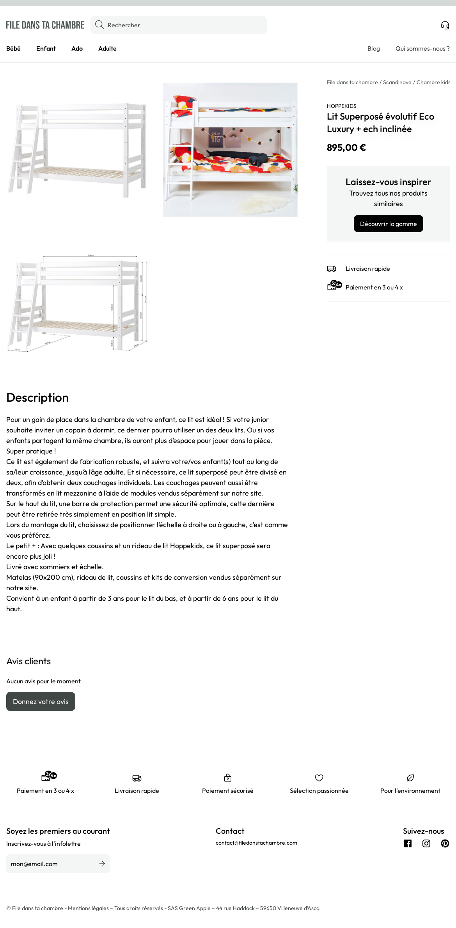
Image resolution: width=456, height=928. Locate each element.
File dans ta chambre (352, 82)
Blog (373, 48)
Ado (77, 48)
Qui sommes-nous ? (423, 48)
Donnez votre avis (41, 701)
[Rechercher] (178, 25)
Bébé (13, 48)
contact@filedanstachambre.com (256, 842)
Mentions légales (89, 908)
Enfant (46, 48)
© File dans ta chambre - (37, 908)
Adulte (107, 48)
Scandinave (397, 82)
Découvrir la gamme (388, 224)
